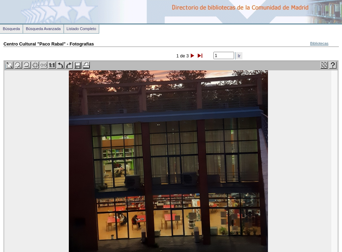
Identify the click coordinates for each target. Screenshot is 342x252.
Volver (10, 248)
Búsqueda (11, 29)
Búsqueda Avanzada (43, 29)
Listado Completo (81, 29)
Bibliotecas (319, 43)
